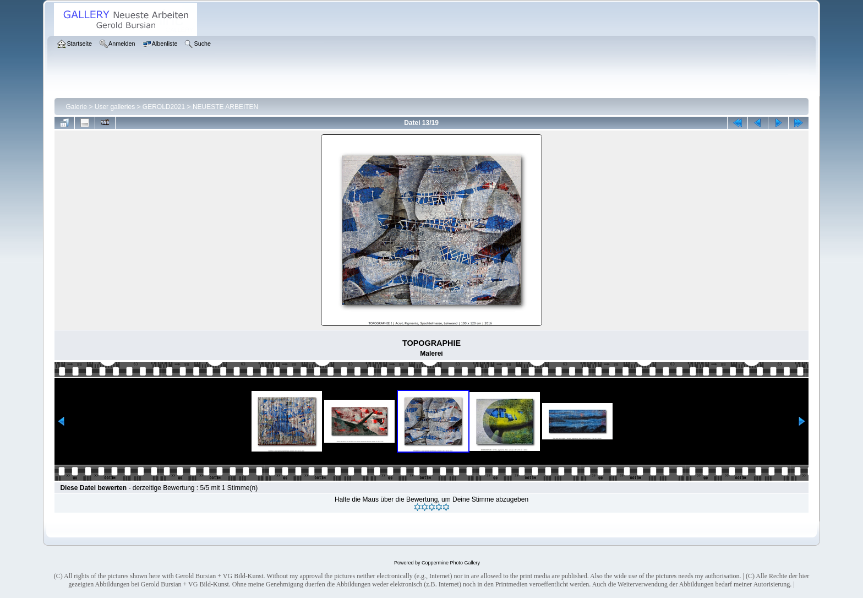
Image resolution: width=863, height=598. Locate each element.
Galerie (76, 107)
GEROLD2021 (164, 107)
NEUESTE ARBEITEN (225, 107)
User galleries (115, 107)
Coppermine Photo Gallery (451, 563)
